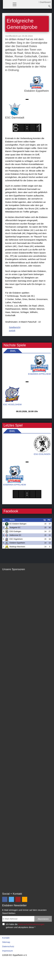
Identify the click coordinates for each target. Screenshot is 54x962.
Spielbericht (14, 327)
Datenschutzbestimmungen (31, 924)
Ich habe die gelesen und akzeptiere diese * (25, 925)
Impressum (7, 950)
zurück (12, 330)
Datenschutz (8, 946)
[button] (14, 4)
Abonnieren (43, 919)
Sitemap (6, 942)
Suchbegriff (49, 6)
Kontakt (6, 938)
